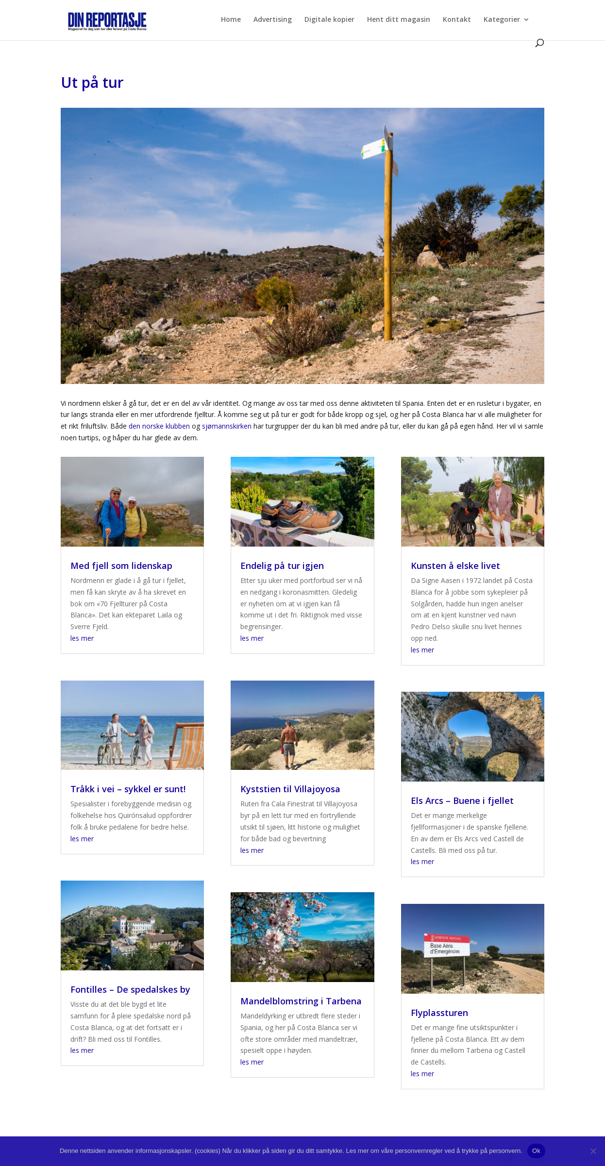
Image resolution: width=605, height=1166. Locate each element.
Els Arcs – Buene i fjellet (462, 800)
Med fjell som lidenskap (121, 565)
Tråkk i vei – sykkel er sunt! (127, 789)
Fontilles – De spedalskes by (130, 989)
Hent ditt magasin (398, 20)
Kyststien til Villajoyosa (290, 789)
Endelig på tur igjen (282, 565)
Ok (536, 1150)
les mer (82, 638)
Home (231, 20)
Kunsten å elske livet (455, 565)
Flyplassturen (439, 1012)
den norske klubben (159, 426)
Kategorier (502, 20)
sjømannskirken (227, 426)
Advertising (272, 20)
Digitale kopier (329, 20)
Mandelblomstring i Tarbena (301, 1001)
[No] (593, 1151)
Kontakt (457, 20)
